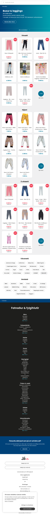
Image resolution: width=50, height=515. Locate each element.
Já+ (25, 481)
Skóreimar (25, 331)
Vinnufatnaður (25, 418)
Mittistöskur (25, 395)
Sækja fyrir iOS (25, 463)
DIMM (21, 283)
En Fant (7, 269)
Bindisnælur (25, 362)
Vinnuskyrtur (25, 426)
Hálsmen (25, 365)
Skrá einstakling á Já (25, 491)
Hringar (25, 367)
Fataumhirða (25, 325)
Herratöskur (25, 389)
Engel (14, 269)
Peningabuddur (25, 397)
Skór (25, 342)
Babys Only (31, 263)
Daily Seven (23, 266)
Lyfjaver (6, 287)
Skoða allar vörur (9, 22)
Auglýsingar (25, 477)
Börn (25, 314)
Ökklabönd (25, 377)
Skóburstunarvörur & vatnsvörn (25, 330)
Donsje (41, 266)
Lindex (35, 283)
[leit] (25, 2)
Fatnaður (4, 6)
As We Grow (21, 263)
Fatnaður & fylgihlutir (25, 308)
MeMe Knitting (15, 287)
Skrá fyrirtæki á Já (25, 489)
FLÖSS (27, 269)
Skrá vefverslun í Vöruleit (25, 486)
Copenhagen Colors (12, 266)
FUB (43, 269)
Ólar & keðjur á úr (25, 371)
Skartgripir (25, 359)
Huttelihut (27, 273)
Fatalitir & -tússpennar (25, 327)
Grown (28, 283)
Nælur (25, 370)
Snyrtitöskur (25, 400)
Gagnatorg (25, 479)
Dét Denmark (33, 266)
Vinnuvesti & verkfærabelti (25, 429)
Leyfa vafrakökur (28, 508)
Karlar (25, 338)
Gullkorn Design (17, 273)
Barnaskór (25, 316)
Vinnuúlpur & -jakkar (25, 427)
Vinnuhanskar (25, 423)
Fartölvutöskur (25, 388)
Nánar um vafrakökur (9, 505)
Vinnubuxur (25, 420)
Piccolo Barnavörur (25, 290)
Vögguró (31, 293)
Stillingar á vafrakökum (14, 508)
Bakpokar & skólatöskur (25, 385)
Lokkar (25, 368)
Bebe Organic (40, 263)
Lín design (42, 283)
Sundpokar (25, 401)
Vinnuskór (25, 424)
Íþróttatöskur (25, 394)
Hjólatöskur (25, 391)
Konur (25, 348)
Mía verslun (33, 287)
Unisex (25, 408)
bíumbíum (13, 283)
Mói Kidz (9, 290)
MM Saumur (43, 287)
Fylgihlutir (25, 319)
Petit (15, 290)
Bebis (6, 283)
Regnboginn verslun (38, 290)
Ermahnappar (25, 364)
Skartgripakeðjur (25, 373)
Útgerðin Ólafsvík (21, 293)
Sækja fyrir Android (25, 467)
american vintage (10, 263)
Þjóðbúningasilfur (25, 376)
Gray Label (6, 273)
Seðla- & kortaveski (25, 398)
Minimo (25, 287)
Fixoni (21, 269)
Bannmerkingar (25, 493)
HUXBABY (35, 273)
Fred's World (36, 269)
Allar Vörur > (25, 320)
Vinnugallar (25, 421)
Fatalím (25, 328)
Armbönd (25, 361)
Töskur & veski (25, 383)
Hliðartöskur (25, 392)
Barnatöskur (25, 386)
